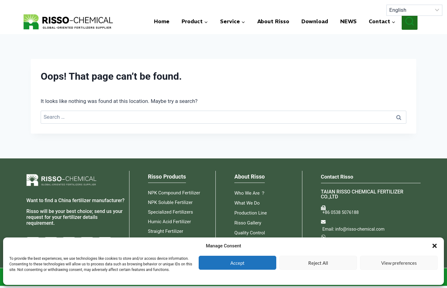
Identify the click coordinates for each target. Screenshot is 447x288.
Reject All (318, 263)
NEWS (348, 21)
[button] (434, 246)
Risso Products (167, 176)
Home (161, 21)
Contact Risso (338, 176)
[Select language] (414, 10)
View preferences (399, 263)
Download (314, 21)
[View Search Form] (410, 21)
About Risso (273, 21)
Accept (237, 263)
